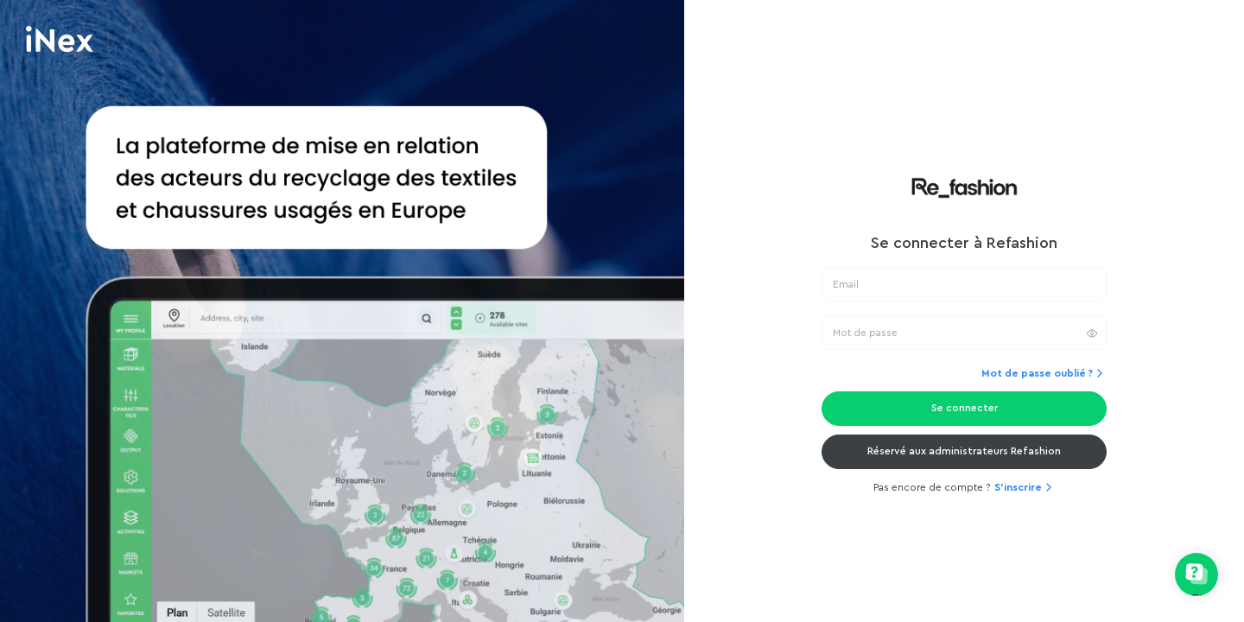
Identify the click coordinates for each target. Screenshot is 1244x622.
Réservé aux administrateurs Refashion (964, 451)
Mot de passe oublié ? (1044, 373)
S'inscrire (1025, 487)
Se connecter (964, 408)
